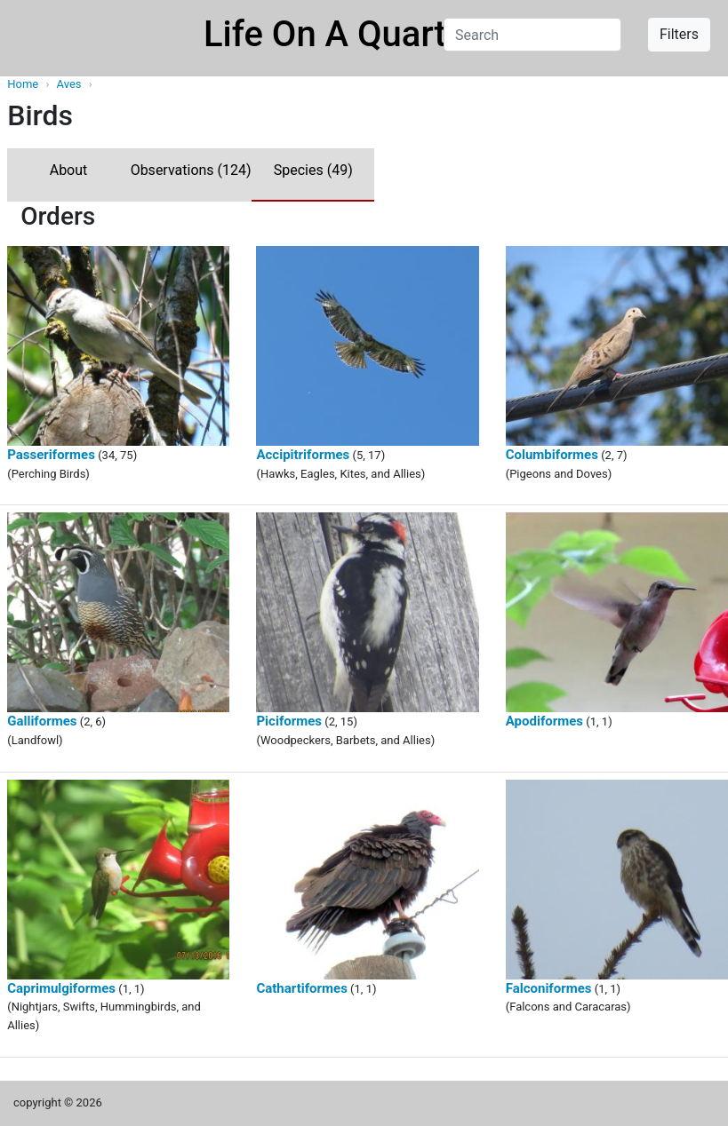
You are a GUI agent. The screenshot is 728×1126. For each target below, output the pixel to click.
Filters (679, 34)
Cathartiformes (301, 988)
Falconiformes (549, 988)
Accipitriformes (302, 455)
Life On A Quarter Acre (382, 34)
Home (22, 84)
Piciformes (289, 721)
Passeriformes (51, 455)
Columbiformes (552, 455)
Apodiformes (544, 721)
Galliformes (41, 721)
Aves (70, 84)
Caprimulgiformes (61, 988)
